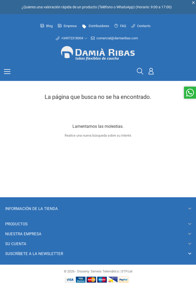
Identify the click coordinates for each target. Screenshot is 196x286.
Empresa (67, 26)
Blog (46, 26)
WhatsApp (125, 7)
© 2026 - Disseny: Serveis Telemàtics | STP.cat (98, 271)
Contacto (140, 26)
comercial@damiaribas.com (114, 38)
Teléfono (106, 7)
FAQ (120, 26)
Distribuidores (95, 26)
